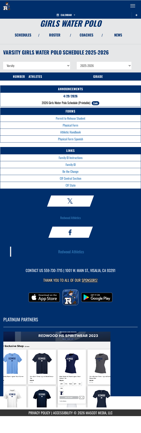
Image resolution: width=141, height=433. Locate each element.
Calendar (66, 15)
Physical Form (70, 125)
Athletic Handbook (70, 132)
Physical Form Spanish (70, 139)
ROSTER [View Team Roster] (54, 35)
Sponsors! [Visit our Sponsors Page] (89, 280)
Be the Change (70, 171)
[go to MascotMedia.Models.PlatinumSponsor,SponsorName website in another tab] (70, 371)
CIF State (71, 185)
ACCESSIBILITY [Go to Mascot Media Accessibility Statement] (63, 412)
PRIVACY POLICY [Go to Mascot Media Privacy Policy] (39, 412)
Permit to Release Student (70, 118)
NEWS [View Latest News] (118, 35)
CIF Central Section (70, 178)
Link (95, 103)
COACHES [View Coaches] (86, 35)
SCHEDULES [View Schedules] (23, 35)
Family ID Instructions (71, 157)
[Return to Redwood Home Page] (6, 5)
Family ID (71, 164)
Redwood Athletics (70, 217)
